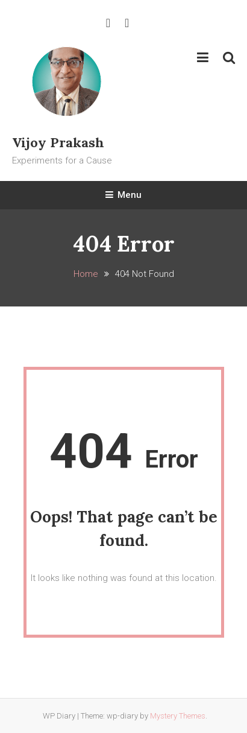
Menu (123, 194)
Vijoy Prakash (58, 142)
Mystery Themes (177, 715)
